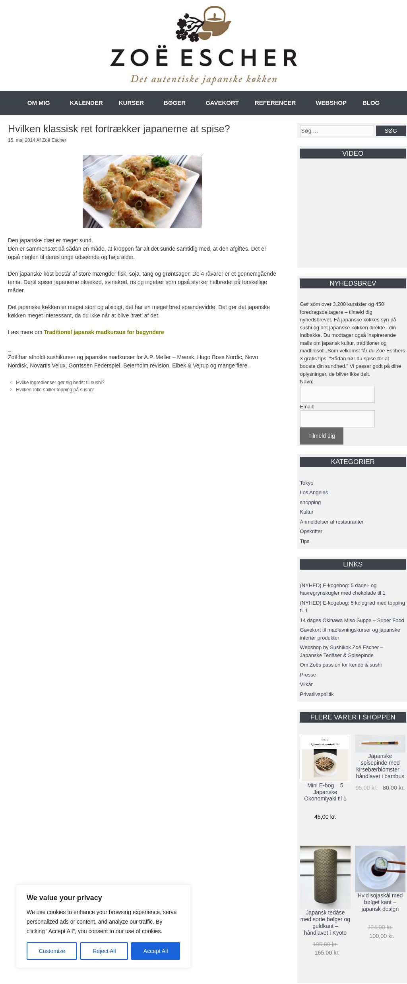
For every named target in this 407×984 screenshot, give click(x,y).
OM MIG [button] (38, 102)
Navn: (307, 382)
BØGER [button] (175, 102)
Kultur (307, 512)
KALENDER (86, 102)
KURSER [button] (131, 102)
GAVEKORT (222, 102)
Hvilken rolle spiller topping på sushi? (55, 389)
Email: (307, 407)
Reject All (104, 951)
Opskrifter (311, 531)
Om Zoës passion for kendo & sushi (341, 665)
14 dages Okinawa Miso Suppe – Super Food (352, 620)
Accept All (155, 951)
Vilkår (306, 684)
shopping (310, 502)
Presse (308, 675)
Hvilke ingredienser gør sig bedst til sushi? (60, 382)
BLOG (371, 102)
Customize (52, 951)
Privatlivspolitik (317, 694)
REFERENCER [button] (275, 102)
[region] (103, 926)
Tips (305, 541)
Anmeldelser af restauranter (332, 522)
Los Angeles (314, 492)
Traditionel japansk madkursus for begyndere (104, 332)
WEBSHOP (331, 102)
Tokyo (307, 483)
